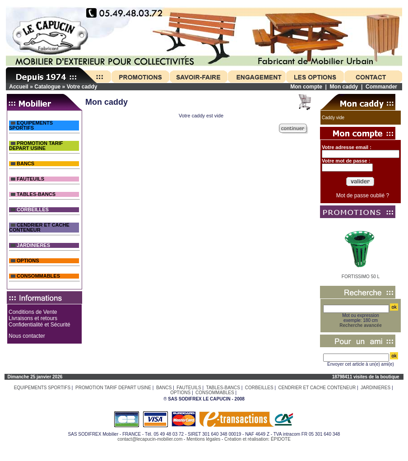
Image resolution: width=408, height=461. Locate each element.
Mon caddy (344, 87)
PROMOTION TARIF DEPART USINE (36, 146)
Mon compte (306, 87)
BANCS (22, 163)
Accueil (18, 87)
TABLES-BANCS (33, 194)
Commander (381, 87)
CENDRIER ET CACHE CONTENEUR (39, 228)
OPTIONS (25, 260)
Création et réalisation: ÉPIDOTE (257, 439)
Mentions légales (203, 439)
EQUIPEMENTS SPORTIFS (31, 125)
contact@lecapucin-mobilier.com (149, 439)
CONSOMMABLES (35, 276)
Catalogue (47, 87)
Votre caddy (82, 87)
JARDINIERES (30, 245)
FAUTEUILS (27, 179)
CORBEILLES (30, 209)
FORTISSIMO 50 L (361, 276)
